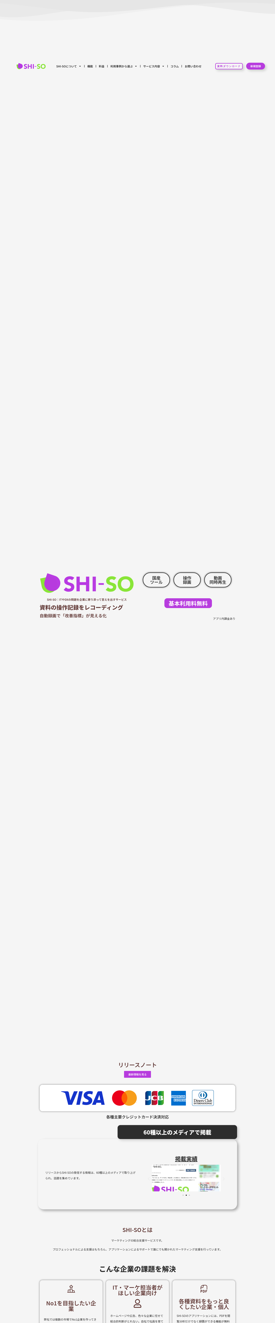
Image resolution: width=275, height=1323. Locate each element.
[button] (149, 1179)
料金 (101, 66)
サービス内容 (154, 66)
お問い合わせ (193, 66)
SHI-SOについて (68, 66)
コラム (175, 66)
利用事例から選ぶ (123, 66)
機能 (90, 66)
